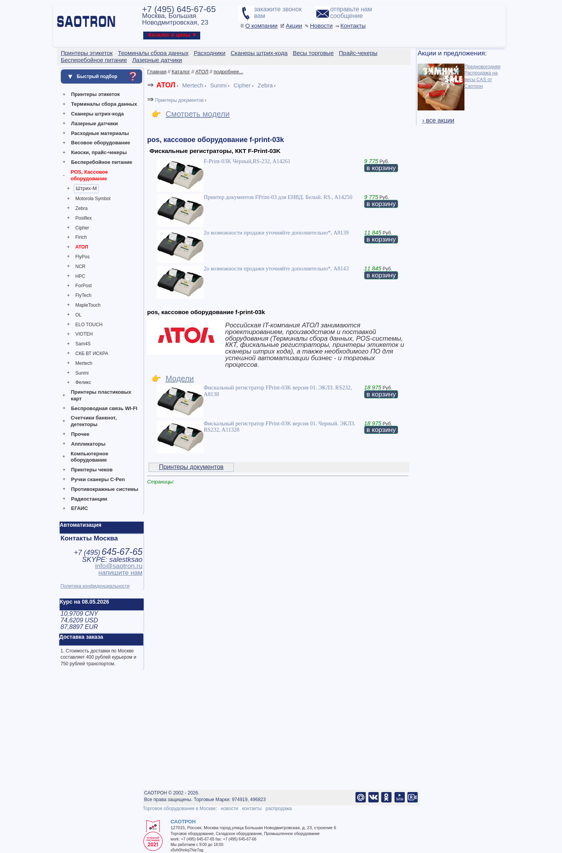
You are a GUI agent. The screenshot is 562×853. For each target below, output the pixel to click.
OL (78, 315)
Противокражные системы (104, 489)
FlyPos (82, 256)
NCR (80, 266)
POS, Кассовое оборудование (89, 175)
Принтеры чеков (91, 470)
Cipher (82, 228)
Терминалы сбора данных (104, 104)
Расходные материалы (100, 133)
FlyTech (83, 295)
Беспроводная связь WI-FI (104, 408)
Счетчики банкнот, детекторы (94, 421)
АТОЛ (81, 247)
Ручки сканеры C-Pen (98, 479)
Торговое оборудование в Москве (179, 808)
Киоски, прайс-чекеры (99, 152)
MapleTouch (88, 305)
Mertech (83, 363)
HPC (80, 276)
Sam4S (83, 344)
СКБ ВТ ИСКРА (91, 353)
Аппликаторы (88, 444)
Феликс (83, 382)
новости (229, 808)
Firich (81, 237)
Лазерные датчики (94, 123)
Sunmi (82, 373)
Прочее (80, 434)
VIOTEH (84, 334)
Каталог (181, 72)
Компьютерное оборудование (89, 457)
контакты (251, 808)
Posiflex (83, 218)
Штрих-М (86, 188)
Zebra (81, 208)
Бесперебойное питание (101, 162)
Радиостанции (89, 499)
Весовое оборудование (100, 143)
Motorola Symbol (92, 198)
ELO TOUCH (89, 324)
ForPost (83, 285)
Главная (156, 72)
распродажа (278, 808)
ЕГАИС (79, 508)
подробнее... (228, 72)
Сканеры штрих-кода (97, 114)
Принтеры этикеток (95, 94)
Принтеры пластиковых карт (101, 395)
